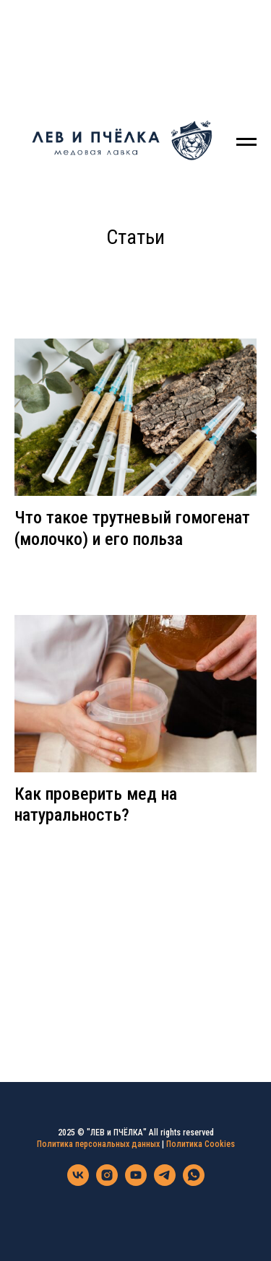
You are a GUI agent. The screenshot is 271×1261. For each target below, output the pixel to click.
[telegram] (165, 1182)
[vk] (78, 1182)
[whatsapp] (194, 1182)
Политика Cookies (200, 1144)
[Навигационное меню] (246, 142)
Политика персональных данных (98, 1144)
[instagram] (107, 1182)
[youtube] (136, 1182)
